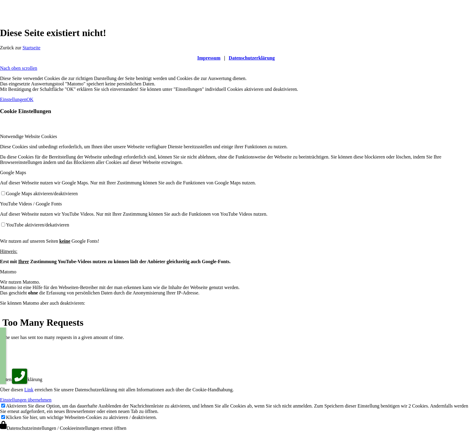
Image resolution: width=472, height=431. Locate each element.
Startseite (32, 47)
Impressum (208, 57)
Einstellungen (13, 99)
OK (29, 99)
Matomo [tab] (8, 271)
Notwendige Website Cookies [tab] (28, 136)
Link (28, 389)
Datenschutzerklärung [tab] (21, 379)
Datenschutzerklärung (252, 57)
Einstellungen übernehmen (25, 399)
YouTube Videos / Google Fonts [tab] (31, 203)
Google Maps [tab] (13, 172)
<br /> (198, 341)
